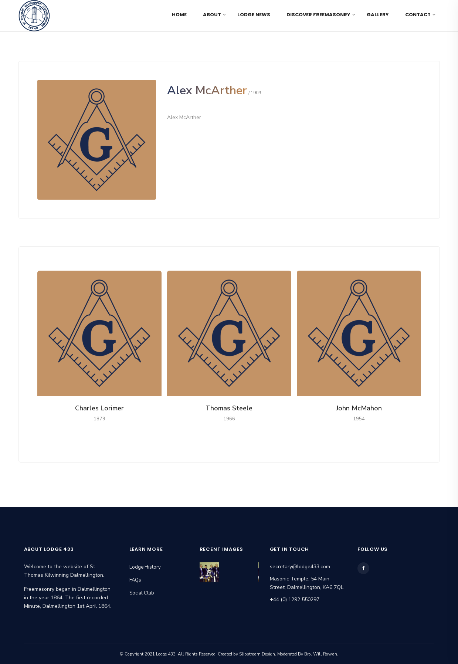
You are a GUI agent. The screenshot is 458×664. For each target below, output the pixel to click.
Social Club (141, 593)
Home (179, 14)
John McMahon (359, 408)
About (212, 14)
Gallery (378, 14)
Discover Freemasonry (318, 14)
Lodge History (145, 567)
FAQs (135, 580)
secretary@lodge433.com (300, 566)
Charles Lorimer (99, 408)
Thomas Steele (229, 408)
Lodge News (253, 14)
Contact (418, 14)
